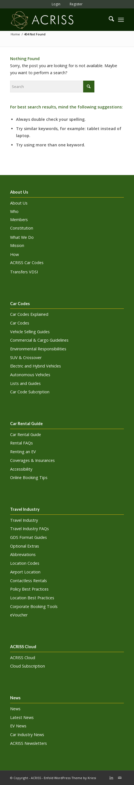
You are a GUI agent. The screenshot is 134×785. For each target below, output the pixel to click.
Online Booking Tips (28, 477)
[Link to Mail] (119, 777)
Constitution (21, 228)
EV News (18, 726)
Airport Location (25, 572)
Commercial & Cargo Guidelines (39, 340)
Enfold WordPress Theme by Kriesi (70, 778)
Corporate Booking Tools (34, 606)
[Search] (108, 19)
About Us (19, 203)
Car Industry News (27, 734)
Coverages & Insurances (32, 460)
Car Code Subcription (29, 391)
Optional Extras (24, 546)
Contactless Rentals (28, 580)
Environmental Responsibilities (38, 348)
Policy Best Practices (29, 589)
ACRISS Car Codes (27, 262)
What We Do (22, 237)
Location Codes (24, 563)
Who (14, 211)
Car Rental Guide (25, 434)
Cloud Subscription (27, 666)
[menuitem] (108, 19)
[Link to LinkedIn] (111, 777)
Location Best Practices (32, 597)
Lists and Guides (25, 383)
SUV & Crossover (26, 357)
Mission (17, 245)
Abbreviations (23, 554)
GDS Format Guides (28, 537)
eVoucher (19, 615)
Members (19, 219)
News (15, 708)
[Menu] (121, 19)
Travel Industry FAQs (29, 528)
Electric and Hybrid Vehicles (35, 366)
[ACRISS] (55, 19)
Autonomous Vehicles (30, 374)
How (14, 254)
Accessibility (21, 469)
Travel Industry (24, 520)
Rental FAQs (21, 443)
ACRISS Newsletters (28, 743)
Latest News (22, 717)
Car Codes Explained (29, 314)
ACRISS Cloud (22, 657)
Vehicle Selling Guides (30, 331)
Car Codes (19, 323)
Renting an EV (23, 451)
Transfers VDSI (24, 271)
